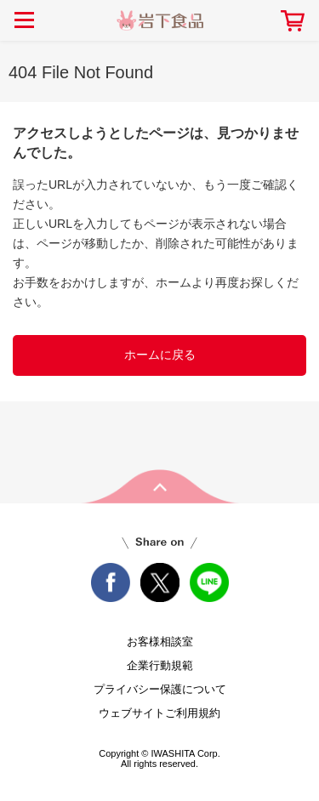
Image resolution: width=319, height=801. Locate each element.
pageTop (160, 486)
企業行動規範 (160, 665)
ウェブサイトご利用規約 (159, 713)
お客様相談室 (160, 641)
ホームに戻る (160, 354)
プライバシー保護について (160, 689)
